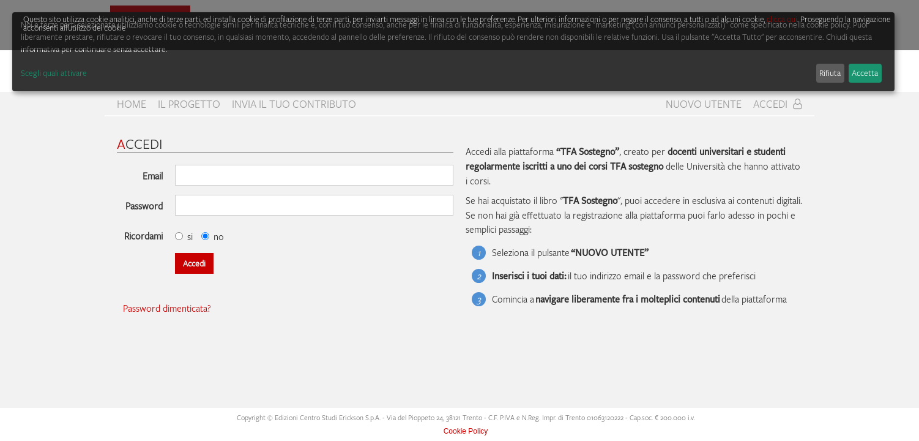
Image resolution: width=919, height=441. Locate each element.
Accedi (777, 104)
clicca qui (782, 18)
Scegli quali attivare (54, 72)
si (184, 236)
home (131, 104)
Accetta (865, 72)
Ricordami (143, 236)
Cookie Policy (466, 431)
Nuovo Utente (704, 104)
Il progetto (189, 104)
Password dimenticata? (167, 308)
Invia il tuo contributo (294, 104)
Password (144, 206)
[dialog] (453, 51)
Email (153, 176)
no (212, 236)
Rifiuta (830, 72)
